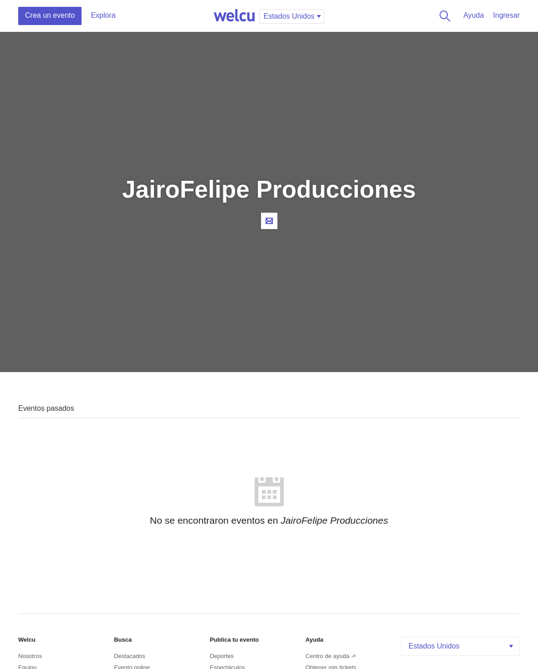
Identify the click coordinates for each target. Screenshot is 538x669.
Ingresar (506, 15)
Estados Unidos (462, 646)
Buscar (443, 15)
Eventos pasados (46, 408)
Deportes (222, 656)
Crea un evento (50, 15)
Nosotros (30, 656)
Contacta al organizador (269, 221)
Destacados (129, 656)
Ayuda (473, 15)
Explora (103, 15)
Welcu (234, 16)
